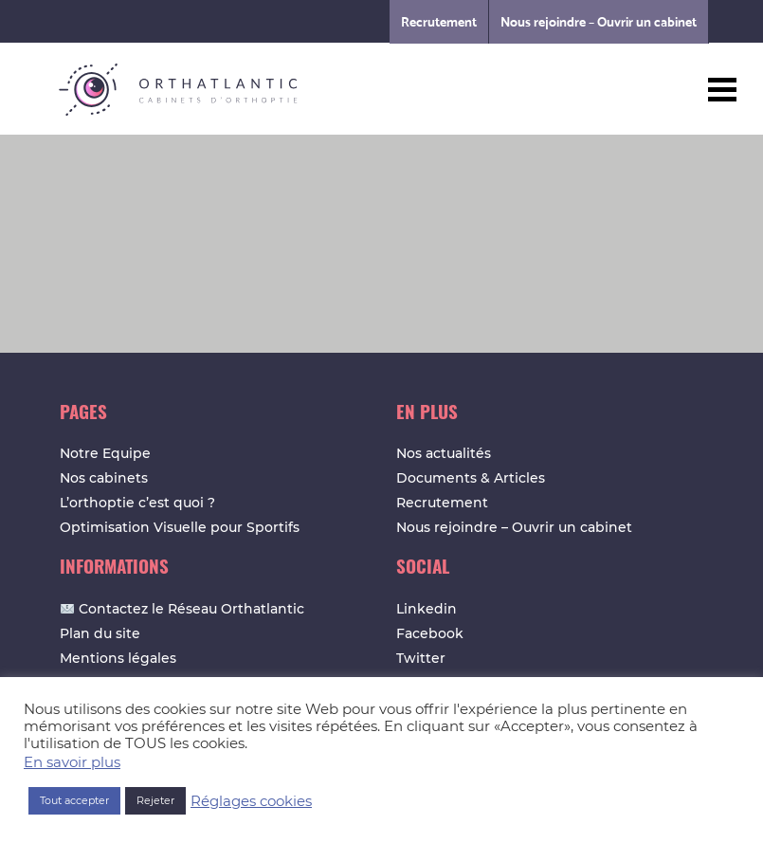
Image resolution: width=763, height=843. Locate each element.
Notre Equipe (105, 453)
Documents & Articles (470, 477)
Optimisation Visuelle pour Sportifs (180, 527)
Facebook (429, 633)
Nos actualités (443, 453)
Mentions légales (118, 658)
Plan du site (100, 633)
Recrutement (439, 21)
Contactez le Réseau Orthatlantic (182, 608)
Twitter (420, 658)
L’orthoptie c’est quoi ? (137, 502)
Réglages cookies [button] (251, 801)
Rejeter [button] (155, 800)
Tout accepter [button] (74, 800)
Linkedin (426, 608)
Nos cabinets (104, 477)
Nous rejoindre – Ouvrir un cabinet (598, 21)
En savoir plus (72, 762)
